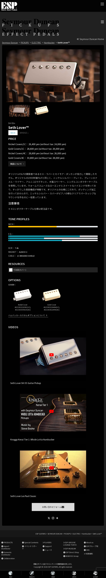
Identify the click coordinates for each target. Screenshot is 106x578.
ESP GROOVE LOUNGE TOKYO (70, 543)
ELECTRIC (36, 42)
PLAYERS (47, 542)
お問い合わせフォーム (53, 506)
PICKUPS (25, 42)
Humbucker (49, 42)
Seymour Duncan (10, 42)
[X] (49, 518)
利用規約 (89, 553)
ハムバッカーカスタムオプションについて (26, 315)
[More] (57, 518)
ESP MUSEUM (70, 548)
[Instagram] (53, 518)
